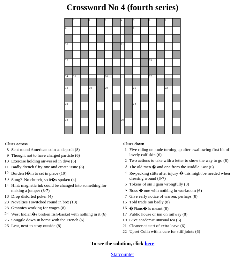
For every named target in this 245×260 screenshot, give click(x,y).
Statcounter (122, 254)
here (149, 243)
